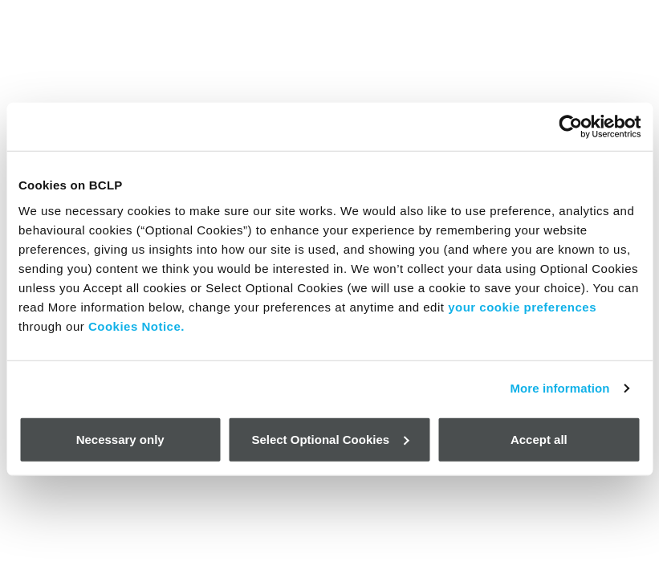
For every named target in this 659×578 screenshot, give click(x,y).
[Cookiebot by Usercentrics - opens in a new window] (570, 127)
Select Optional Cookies (330, 439)
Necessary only (120, 439)
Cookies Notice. (136, 325)
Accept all (539, 439)
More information (559, 388)
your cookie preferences (522, 306)
